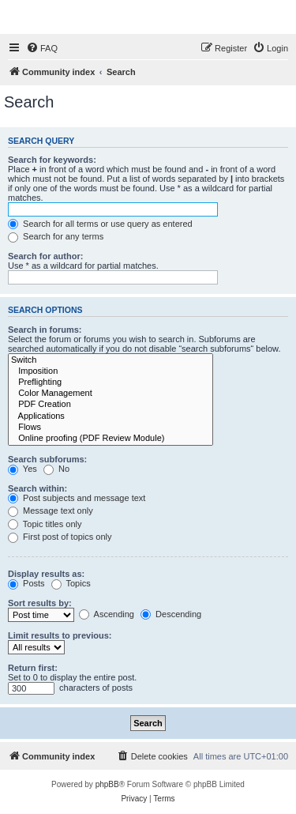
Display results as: (46, 573)
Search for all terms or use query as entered (100, 223)
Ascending (106, 614)
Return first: (33, 668)
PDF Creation (110, 404)
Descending (171, 614)
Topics (71, 583)
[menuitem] (42, 48)
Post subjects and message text (76, 498)
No (56, 468)
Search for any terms (55, 236)
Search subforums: (47, 459)
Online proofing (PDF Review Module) (110, 438)
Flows (110, 427)
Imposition (110, 371)
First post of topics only (60, 536)
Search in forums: (45, 329)
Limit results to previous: (59, 635)
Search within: (37, 488)
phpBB (107, 784)
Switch (110, 360)
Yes (22, 468)
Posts (26, 583)
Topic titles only (44, 524)
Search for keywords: (52, 159)
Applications (110, 416)
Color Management (110, 393)
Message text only (50, 510)
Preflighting (110, 382)
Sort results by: (40, 603)
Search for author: (45, 256)
